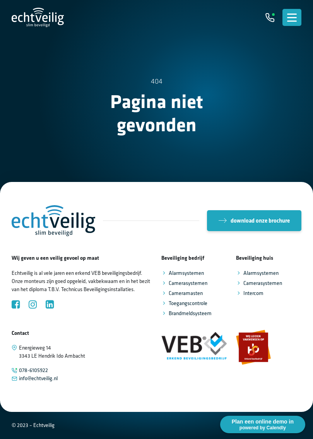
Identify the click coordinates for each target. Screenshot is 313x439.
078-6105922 (33, 370)
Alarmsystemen (186, 272)
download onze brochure (254, 220)
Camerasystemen (188, 283)
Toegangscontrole (188, 303)
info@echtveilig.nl (38, 378)
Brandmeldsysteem (190, 313)
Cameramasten (186, 293)
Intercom (253, 293)
